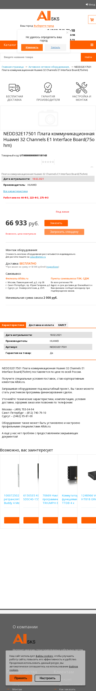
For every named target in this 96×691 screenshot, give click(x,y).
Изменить (32, 47)
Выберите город (44, 25)
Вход (92, 4)
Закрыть (55, 47)
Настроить (48, 678)
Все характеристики (15, 191)
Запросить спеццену (64, 231)
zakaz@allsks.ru (38, 256)
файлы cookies (44, 656)
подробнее (52, 266)
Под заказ (62, 211)
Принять (20, 678)
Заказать (56, 223)
